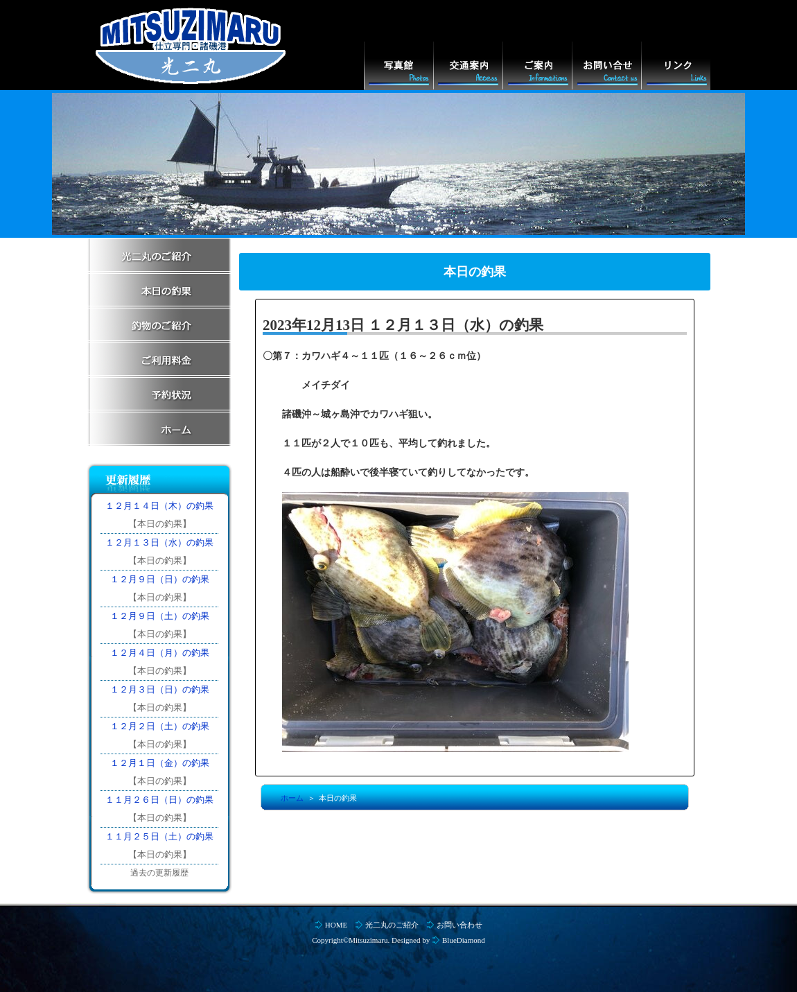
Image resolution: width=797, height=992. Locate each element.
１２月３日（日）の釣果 (159, 689)
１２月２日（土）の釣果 (159, 726)
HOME (336, 925)
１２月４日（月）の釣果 (159, 652)
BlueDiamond (463, 940)
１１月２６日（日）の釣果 (159, 799)
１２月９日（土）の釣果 (159, 616)
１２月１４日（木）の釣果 (159, 506)
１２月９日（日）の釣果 (159, 579)
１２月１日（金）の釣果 (159, 763)
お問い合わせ (459, 925)
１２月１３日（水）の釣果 (159, 542)
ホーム (292, 798)
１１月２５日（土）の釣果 (159, 836)
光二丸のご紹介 (392, 925)
